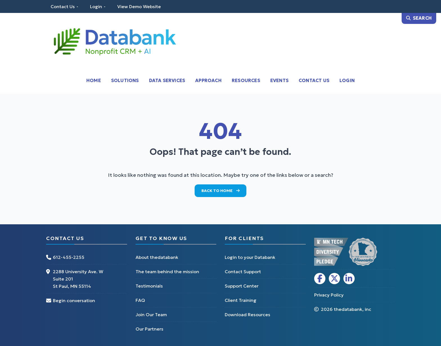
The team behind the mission (167, 271)
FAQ (140, 300)
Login (96, 6)
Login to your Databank (250, 257)
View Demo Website (139, 6)
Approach (208, 80)
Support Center (241, 286)
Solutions (125, 80)
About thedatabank (157, 257)
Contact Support (243, 271)
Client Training (240, 300)
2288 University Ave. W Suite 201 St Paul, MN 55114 (78, 279)
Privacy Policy (329, 295)
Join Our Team (151, 314)
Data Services (167, 80)
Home (93, 80)
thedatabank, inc (352, 309)
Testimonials (149, 286)
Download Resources (247, 314)
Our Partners (149, 329)
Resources (246, 80)
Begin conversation (74, 300)
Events (279, 80)
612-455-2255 (68, 257)
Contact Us (63, 6)
